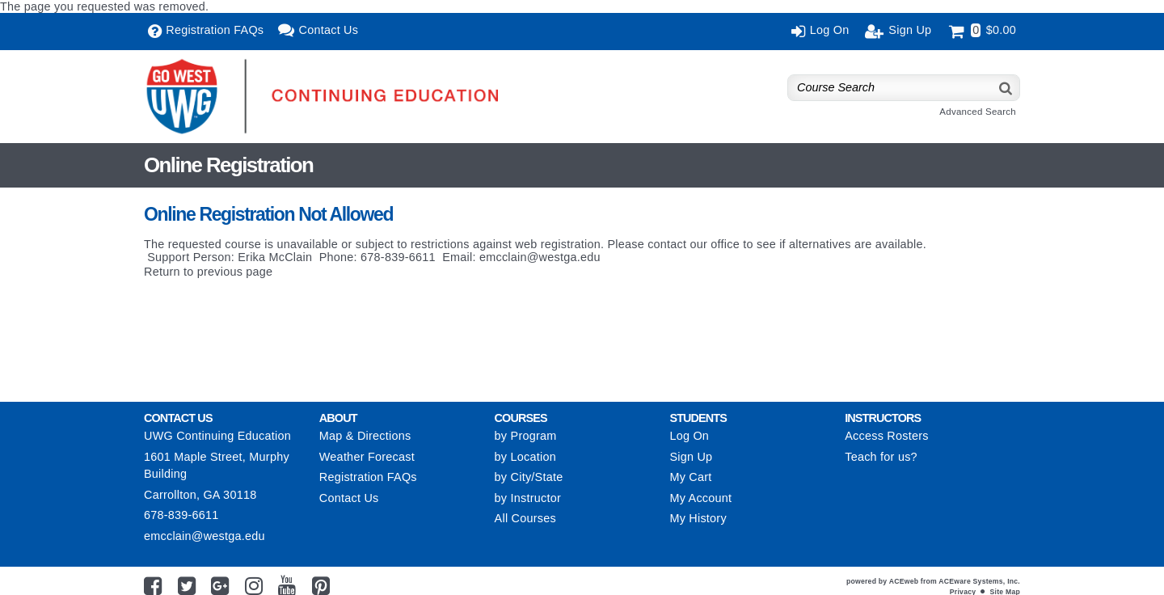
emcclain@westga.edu (540, 257)
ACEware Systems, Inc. (979, 581)
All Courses (525, 518)
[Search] (1006, 88)
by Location (525, 456)
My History (697, 518)
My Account (700, 498)
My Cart (690, 477)
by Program (526, 435)
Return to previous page (208, 271)
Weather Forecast (367, 456)
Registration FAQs (368, 477)
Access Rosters (886, 435)
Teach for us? (881, 456)
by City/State (529, 477)
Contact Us (349, 498)
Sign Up (690, 456)
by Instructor (528, 498)
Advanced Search (977, 111)
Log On (689, 435)
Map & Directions (365, 435)
